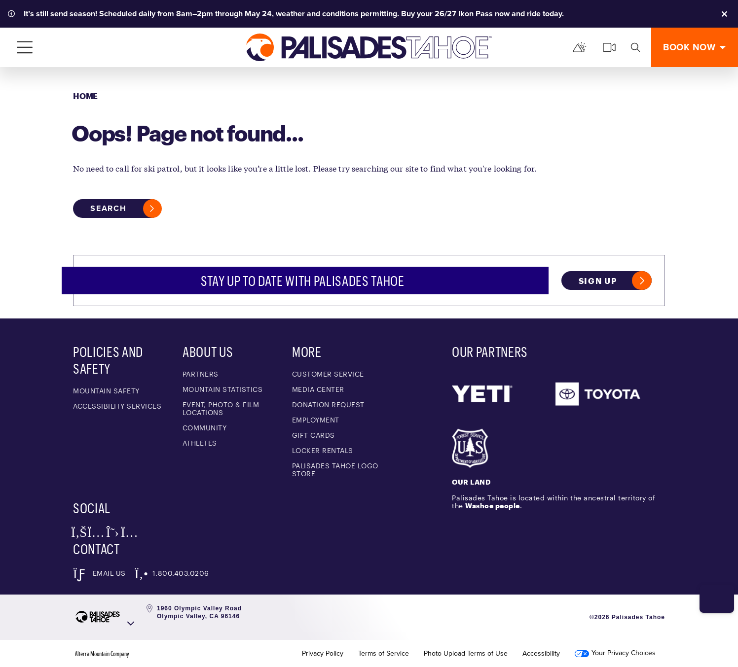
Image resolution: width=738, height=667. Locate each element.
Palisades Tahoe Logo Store (335, 469)
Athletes (200, 443)
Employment (315, 420)
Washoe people (492, 505)
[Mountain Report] (579, 47)
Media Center (318, 389)
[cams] (609, 47)
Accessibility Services (117, 406)
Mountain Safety (106, 390)
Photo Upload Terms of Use (466, 653)
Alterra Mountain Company (102, 653)
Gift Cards (313, 435)
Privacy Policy (322, 653)
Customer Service (328, 374)
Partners (201, 374)
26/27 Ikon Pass (464, 13)
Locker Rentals (322, 450)
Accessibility (541, 653)
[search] (635, 47)
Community (205, 427)
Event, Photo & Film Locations (221, 408)
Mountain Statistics (223, 389)
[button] (714, 592)
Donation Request (328, 404)
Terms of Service (383, 653)
